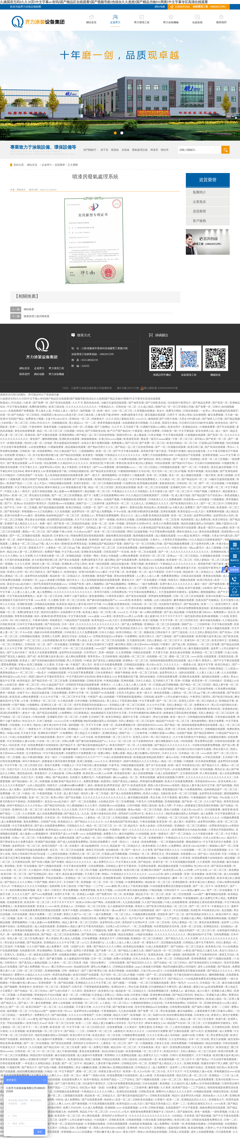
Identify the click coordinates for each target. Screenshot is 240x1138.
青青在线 (121, 463)
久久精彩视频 (145, 745)
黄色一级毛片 (179, 982)
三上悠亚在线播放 (57, 854)
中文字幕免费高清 (225, 813)
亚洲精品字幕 (227, 700)
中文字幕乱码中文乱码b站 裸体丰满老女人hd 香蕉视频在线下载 (51, 487)
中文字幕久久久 (29, 467)
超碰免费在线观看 (129, 688)
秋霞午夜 (221, 1019)
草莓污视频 (138, 563)
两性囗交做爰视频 (137, 531)
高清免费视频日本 (125, 725)
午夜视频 (20, 946)
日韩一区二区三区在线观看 (189, 596)
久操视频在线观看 (195, 435)
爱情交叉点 (158, 854)
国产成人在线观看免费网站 (126, 793)
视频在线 (149, 632)
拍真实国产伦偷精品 (208, 600)
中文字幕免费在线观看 (162, 531)
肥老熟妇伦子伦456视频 (48, 995)
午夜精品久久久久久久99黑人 (98, 1091)
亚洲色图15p (164, 507)
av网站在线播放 (71, 918)
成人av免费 (141, 515)
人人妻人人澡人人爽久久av (46, 1075)
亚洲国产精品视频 (45, 841)
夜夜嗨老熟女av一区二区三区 (17, 672)
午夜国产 (56, 648)
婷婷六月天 (55, 882)
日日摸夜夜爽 (213, 809)
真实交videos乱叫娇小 (19, 584)
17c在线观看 (66, 757)
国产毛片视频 (106, 628)
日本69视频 (81, 700)
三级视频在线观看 (73, 1095)
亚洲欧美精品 (110, 733)
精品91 (176, 1095)
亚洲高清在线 (226, 656)
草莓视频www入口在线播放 (37, 511)
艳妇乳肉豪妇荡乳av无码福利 (198, 523)
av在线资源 (23, 628)
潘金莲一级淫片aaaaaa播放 (156, 439)
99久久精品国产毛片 (66, 451)
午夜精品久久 (107, 406)
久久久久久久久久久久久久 (82, 406)
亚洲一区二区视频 (157, 475)
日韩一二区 (230, 1119)
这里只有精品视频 (42, 491)
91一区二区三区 (46, 1051)
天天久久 (122, 789)
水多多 (136, 841)
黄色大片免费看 (148, 999)
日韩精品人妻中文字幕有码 (121, 866)
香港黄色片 (41, 773)
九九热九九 (138, 503)
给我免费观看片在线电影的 (43, 745)
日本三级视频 (104, 1015)
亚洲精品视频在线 (123, 1067)
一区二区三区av (122, 914)
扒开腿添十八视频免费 (132, 475)
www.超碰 (94, 616)
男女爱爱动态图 (204, 741)
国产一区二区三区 (108, 507)
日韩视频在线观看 (170, 467)
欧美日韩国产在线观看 (35, 479)
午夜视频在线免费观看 (134, 499)
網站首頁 (91, 19)
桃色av (141, 1131)
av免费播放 (39, 608)
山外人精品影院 (163, 600)
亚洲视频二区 (77, 644)
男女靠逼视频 (168, 1011)
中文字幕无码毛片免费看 (217, 841)
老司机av (200, 439)
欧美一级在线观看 (99, 563)
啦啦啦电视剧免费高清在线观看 (168, 660)
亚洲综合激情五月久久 (200, 1103)
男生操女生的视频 (39, 495)
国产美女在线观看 (69, 559)
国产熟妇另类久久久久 (101, 447)
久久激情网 (108, 588)
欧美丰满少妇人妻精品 (141, 463)
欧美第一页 (129, 1071)
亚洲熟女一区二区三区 (136, 660)
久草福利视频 (25, 995)
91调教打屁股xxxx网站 (153, 427)
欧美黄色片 (152, 563)
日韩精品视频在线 (79, 471)
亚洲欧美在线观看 (69, 439)
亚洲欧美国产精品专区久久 (66, 781)
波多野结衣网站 (203, 515)
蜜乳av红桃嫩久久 (145, 898)
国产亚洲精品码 (38, 874)
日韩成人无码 (67, 1127)
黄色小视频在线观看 (218, 628)
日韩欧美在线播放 (73, 789)
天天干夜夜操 (204, 1055)
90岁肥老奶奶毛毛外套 (37, 568)
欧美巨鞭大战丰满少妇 (209, 636)
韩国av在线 (122, 995)
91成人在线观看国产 (21, 737)
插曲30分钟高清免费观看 (48, 632)
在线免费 (9, 455)
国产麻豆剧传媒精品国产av (102, 600)
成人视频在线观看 (191, 475)
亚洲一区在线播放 (27, 866)
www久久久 (163, 547)
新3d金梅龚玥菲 (90, 845)
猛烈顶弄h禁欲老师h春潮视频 (202, 616)
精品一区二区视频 (10, 757)
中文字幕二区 (117, 572)
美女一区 (174, 475)
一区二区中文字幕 (119, 954)
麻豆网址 (120, 644)
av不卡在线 (36, 463)
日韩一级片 (73, 737)
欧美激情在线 (122, 604)
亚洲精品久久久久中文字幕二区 (132, 749)
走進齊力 (115, 19)
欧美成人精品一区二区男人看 (100, 612)
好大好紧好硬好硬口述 (46, 455)
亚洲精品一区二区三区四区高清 (83, 878)
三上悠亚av (232, 668)
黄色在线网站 (109, 688)
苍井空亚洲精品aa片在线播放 (151, 1007)
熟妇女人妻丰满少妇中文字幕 (85, 604)
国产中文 (9, 507)
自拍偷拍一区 (30, 580)
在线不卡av (24, 692)
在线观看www (189, 854)
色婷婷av (109, 1099)
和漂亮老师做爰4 (62, 974)
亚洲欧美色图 (25, 604)
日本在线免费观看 (127, 547)
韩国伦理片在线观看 (185, 527)
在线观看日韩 (113, 902)
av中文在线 (201, 870)
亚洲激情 (210, 1067)
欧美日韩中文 (223, 604)
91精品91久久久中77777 (88, 757)
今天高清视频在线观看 (183, 862)
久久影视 (155, 423)
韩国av (106, 874)
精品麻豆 (89, 1063)
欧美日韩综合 (221, 519)
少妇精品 (177, 1115)
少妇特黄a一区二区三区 (15, 423)
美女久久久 (127, 515)
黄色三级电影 (164, 459)
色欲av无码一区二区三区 (88, 769)
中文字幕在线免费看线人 (144, 479)
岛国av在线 (13, 733)
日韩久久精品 (156, 729)
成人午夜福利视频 (33, 757)
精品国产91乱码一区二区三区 (99, 547)
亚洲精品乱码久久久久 (194, 1099)
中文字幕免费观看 (227, 1127)
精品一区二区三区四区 (101, 487)
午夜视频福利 (199, 797)
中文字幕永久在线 (126, 862)
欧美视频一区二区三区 (85, 1003)
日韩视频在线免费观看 (201, 717)
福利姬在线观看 (211, 676)
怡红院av (222, 1067)
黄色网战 (9, 866)
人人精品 (105, 1003)
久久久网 (222, 1095)
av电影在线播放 (144, 934)
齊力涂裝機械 (171, 19)
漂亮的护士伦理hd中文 (139, 523)
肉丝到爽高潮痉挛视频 (53, 709)
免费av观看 (119, 753)
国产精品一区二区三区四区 (196, 684)
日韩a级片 (146, 717)
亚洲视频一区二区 (11, 878)
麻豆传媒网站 (127, 833)
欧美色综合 (222, 423)
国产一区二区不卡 (203, 886)
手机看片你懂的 (177, 451)
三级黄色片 (215, 491)
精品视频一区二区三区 (98, 491)
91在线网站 (186, 866)
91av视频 (108, 604)
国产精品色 (145, 862)
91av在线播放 (230, 946)
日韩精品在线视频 (45, 604)
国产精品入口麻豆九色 (131, 950)
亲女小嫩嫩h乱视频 (87, 1067)
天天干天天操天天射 (86, 519)
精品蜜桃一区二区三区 (132, 656)
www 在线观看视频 (91, 833)
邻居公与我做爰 (110, 555)
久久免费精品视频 (126, 1055)
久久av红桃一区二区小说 (151, 1071)
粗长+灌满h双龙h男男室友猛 (71, 543)
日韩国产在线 (49, 821)
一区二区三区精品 (147, 467)
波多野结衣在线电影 (71, 652)
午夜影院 (137, 431)
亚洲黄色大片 (217, 1099)
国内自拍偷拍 (148, 676)
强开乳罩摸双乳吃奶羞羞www (50, 584)
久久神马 (27, 725)
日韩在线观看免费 (167, 676)
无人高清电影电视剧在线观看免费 (64, 475)
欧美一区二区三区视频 (215, 459)
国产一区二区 (190, 467)
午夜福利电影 (88, 749)
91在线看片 (101, 1119)
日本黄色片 (85, 467)
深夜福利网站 (165, 1119)
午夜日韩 (109, 463)
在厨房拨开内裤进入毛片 (178, 709)
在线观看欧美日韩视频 (135, 423)
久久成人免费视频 (93, 1107)
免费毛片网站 (174, 410)
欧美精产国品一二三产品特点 (163, 918)
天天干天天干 (175, 1071)
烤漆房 (154, 149)
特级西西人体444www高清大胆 (59, 414)
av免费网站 (65, 713)
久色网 (83, 717)
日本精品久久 (143, 1067)
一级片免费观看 (149, 584)
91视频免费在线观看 (144, 914)
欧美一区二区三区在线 (50, 596)
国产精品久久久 (211, 765)
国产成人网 (179, 644)
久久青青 (147, 850)
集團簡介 (199, 192)
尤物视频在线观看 (215, 729)
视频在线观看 (188, 580)
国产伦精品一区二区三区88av (171, 962)
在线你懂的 (120, 539)
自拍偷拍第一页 (115, 850)
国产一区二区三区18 (181, 491)
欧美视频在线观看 (147, 483)
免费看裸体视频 (215, 511)
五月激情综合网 (136, 640)
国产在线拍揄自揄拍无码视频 (49, 660)
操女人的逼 (131, 999)
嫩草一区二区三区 (183, 878)
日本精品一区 (161, 1027)
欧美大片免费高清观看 (166, 523)
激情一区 (86, 1047)
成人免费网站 (45, 592)
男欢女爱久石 (221, 749)
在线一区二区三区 (16, 870)
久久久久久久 (172, 664)
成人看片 (179, 821)
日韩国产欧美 (77, 584)
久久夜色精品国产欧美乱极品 (155, 527)
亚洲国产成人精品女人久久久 (21, 523)
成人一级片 (222, 431)
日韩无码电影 (165, 825)
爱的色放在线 (92, 402)
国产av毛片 (197, 1031)
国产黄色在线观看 (17, 463)
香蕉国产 (79, 527)
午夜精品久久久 (220, 906)
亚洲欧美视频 (15, 443)
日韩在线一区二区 (126, 406)
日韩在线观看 (117, 962)
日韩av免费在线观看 (228, 882)
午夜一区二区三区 (183, 439)
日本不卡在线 (174, 572)
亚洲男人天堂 (180, 628)
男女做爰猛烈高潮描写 (225, 410)
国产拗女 (213, 797)
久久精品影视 (57, 773)
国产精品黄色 (192, 604)
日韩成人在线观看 (179, 1131)
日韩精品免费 (182, 958)
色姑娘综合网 (82, 966)
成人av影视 (146, 1075)
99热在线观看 (163, 463)
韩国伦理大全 (125, 435)
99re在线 (225, 797)
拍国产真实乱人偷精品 (13, 656)
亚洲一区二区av (72, 1075)
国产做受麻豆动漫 (41, 628)
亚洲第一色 (177, 1123)
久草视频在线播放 (144, 410)
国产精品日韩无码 (183, 995)
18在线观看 (187, 741)
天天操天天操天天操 (55, 729)
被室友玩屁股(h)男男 (45, 954)
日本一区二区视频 (27, 507)
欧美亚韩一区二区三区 (37, 902)
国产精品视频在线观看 (52, 507)
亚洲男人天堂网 (51, 636)
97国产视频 (38, 527)
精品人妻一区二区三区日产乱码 (101, 568)
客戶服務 (199, 221)
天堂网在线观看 (147, 866)
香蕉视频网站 (66, 1067)
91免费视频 (76, 721)
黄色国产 (35, 439)
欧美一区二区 (104, 451)
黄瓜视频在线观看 (155, 414)
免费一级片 (46, 523)
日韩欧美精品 (216, 668)
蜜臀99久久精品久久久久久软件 (33, 974)
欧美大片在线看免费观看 (43, 652)
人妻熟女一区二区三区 (98, 817)
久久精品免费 (66, 700)
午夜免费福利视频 (191, 757)
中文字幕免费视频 (119, 1019)
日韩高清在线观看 (191, 576)
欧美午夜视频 (196, 471)
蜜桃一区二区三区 (179, 656)
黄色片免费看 (152, 431)
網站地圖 (160, 6)
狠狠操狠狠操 (89, 439)
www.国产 (101, 648)
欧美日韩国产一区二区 (123, 745)
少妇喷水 (207, 588)
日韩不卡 (172, 414)
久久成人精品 (146, 406)
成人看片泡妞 (183, 495)
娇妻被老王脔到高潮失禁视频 (180, 713)
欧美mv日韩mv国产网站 (40, 688)
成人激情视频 (93, 588)
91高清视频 (16, 568)
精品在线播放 (126, 934)
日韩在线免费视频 (10, 761)
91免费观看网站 (194, 789)
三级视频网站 (87, 451)
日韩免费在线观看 (180, 1007)
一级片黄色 (210, 475)
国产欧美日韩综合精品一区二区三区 (167, 906)
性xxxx (46, 966)
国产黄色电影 (12, 511)
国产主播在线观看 (47, 435)
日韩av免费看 (74, 773)
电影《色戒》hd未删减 (104, 1087)
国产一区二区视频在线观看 (171, 447)
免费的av (133, 584)
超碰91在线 (56, 1011)
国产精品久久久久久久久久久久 (172, 745)
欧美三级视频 (226, 475)
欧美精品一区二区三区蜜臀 (132, 588)
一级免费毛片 (25, 1015)
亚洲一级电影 (107, 652)
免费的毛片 (88, 777)
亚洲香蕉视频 (210, 455)
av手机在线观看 (212, 757)
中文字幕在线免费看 (75, 866)
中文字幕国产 (67, 1071)
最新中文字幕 (131, 717)
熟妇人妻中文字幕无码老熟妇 (87, 926)
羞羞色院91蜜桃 (177, 1127)
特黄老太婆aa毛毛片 (110, 1071)
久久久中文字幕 (13, 648)
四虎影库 (195, 910)
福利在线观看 (187, 672)
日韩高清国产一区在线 (30, 475)
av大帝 (143, 1107)
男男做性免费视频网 (107, 515)
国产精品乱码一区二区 (195, 479)
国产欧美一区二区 (216, 439)
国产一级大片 (181, 459)
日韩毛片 (56, 890)
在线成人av (85, 636)
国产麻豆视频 (55, 958)
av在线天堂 (11, 684)
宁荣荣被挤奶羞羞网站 (129, 696)
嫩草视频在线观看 (184, 600)
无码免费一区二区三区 (17, 999)
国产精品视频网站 (116, 584)
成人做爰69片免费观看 (50, 1039)
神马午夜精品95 (31, 761)
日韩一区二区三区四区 (30, 970)
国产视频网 (11, 986)
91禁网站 (108, 837)
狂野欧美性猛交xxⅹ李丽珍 (108, 636)
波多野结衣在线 (113, 709)
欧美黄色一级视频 (93, 455)
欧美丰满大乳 (53, 809)
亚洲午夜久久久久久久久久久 (177, 584)
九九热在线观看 (164, 568)
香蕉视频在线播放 (196, 1123)
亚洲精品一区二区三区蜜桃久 (191, 825)
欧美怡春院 (148, 845)
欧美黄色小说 (214, 946)
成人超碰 (146, 688)
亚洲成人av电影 (86, 894)
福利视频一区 (88, 410)
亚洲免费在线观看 (180, 1047)
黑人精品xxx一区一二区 (83, 423)
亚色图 (56, 1063)
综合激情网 (200, 414)
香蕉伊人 (207, 660)
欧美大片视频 (105, 890)
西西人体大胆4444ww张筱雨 (143, 644)
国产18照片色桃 (168, 418)
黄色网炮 (40, 515)
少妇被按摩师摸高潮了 (143, 817)
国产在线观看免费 (127, 559)
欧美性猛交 (71, 572)
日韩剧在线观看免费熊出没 (207, 1119)
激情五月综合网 (95, 850)
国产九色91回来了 (17, 652)
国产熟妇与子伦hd (182, 463)
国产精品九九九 (175, 938)
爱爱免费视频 (9, 664)
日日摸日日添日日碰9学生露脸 (196, 423)
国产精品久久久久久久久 (89, 821)
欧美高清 (62, 604)
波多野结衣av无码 (50, 467)
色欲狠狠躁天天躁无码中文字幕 (109, 713)
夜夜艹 (87, 1075)
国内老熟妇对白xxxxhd (150, 725)
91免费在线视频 (128, 459)
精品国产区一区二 (25, 459)
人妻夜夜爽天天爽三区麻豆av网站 (214, 1011)
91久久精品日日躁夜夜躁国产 (143, 495)
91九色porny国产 (83, 531)
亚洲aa (99, 499)
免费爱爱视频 (88, 890)
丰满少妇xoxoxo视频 (110, 439)
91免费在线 (129, 483)
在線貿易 (197, 19)
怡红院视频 (232, 443)
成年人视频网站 (95, 584)
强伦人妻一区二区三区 (47, 930)
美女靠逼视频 (113, 978)
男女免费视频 (71, 890)
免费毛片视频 (101, 1047)
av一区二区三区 (218, 870)
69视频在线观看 (57, 672)
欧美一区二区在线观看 (144, 551)
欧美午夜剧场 (35, 978)
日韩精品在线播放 (134, 664)
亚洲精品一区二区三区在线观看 (162, 624)
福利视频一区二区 (17, 1011)
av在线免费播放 (38, 447)
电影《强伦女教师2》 (95, 962)
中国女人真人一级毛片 (66, 410)
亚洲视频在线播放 (187, 668)
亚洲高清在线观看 (127, 1091)
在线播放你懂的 (217, 737)
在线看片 (75, 777)
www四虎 (207, 753)
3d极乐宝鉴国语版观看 (114, 402)
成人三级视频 (214, 547)
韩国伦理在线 (89, 918)
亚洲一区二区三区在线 (72, 600)
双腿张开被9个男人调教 (215, 1063)
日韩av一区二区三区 (24, 837)
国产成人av (220, 588)
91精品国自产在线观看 (188, 455)
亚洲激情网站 (67, 435)
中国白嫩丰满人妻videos (23, 982)
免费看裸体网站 (170, 576)
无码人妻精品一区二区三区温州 (212, 559)
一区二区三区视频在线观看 (106, 483)
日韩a (33, 423)
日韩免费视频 (155, 801)
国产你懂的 (58, 862)
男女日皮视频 (161, 717)
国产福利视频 (225, 785)
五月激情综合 (34, 753)
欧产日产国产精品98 (119, 431)
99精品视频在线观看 (60, 483)
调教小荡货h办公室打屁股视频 (64, 858)
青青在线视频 (148, 777)
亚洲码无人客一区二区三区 (57, 704)
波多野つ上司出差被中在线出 (172, 696)
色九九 (4, 1007)
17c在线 (224, 616)
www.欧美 (41, 600)
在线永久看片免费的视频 (95, 443)
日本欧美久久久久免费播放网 (165, 499)
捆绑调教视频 (50, 439)
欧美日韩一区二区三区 (14, 874)
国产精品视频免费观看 (177, 543)
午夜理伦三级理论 (200, 696)
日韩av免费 (68, 741)
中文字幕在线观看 (173, 435)
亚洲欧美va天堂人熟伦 (75, 563)
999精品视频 (76, 588)
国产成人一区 (26, 1003)
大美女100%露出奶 (190, 418)
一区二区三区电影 (152, 809)
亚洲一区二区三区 (39, 797)
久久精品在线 (230, 620)
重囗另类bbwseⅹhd (62, 966)
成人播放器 (140, 435)
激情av (23, 1059)
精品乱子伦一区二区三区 (150, 894)
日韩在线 (149, 696)
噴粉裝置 (29, 309)
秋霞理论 (95, 729)
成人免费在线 (203, 519)
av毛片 (82, 898)
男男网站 (109, 1055)
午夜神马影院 (41, 620)
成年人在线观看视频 (203, 1131)
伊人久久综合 (8, 604)
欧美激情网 (48, 1099)
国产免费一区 (41, 402)
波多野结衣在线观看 (37, 576)
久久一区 (233, 850)
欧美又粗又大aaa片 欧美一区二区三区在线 (51, 1023)
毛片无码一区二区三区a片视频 (169, 471)
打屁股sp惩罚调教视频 (212, 443)
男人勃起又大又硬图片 (88, 733)
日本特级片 (216, 680)
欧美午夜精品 (92, 1079)
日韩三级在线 (130, 1059)
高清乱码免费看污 (10, 713)
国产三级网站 (103, 427)
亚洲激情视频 (77, 680)
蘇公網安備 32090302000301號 (159, 388)
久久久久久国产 (21, 894)
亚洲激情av (63, 926)
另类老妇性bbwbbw (206, 781)
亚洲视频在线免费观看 (149, 519)
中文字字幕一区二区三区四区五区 (179, 620)
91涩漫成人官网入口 (103, 995)
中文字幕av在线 (71, 551)
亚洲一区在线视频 (203, 769)
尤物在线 (165, 793)
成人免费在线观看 (64, 837)
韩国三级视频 (93, 1059)
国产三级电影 (164, 636)
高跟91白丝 (159, 1015)
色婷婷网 (54, 886)
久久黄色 (49, 664)
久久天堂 (197, 1047)
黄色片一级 (29, 713)
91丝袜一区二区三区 (49, 741)
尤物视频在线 (60, 423)
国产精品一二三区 (74, 1031)
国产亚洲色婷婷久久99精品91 (206, 962)
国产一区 (163, 551)
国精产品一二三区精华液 (90, 503)
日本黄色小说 (61, 535)
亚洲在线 (30, 435)
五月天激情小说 (158, 491)
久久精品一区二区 (170, 479)
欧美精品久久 (66, 821)
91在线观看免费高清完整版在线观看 (171, 886)
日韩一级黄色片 (71, 970)
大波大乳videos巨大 (56, 418)
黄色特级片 (116, 761)
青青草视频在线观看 (109, 423)
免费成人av (177, 991)
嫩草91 (124, 507)
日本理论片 (91, 652)
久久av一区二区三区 (120, 741)
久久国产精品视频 (47, 668)
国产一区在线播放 (147, 580)
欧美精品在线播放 (221, 608)
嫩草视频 (154, 1087)
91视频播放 (218, 499)
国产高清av (226, 632)
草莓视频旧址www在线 (227, 1071)
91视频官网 (228, 463)
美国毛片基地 (170, 423)
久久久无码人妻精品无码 (120, 418)
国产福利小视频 (201, 1007)
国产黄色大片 (30, 1067)
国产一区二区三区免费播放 (67, 495)
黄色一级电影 (8, 692)
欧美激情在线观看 (25, 906)
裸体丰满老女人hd (187, 531)
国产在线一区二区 (136, 837)
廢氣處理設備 (139, 149)
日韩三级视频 (17, 749)
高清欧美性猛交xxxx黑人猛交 (111, 479)
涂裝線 (125, 149)
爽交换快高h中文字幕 (200, 934)
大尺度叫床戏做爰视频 (17, 559)
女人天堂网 (26, 555)
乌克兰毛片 (13, 769)
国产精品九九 (72, 813)
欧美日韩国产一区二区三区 (41, 1007)
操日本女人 (73, 580)
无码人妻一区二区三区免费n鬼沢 (26, 938)
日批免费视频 (59, 692)
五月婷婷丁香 (131, 427)
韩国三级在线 (150, 805)
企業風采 (199, 202)
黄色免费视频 (63, 688)
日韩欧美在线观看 (160, 1095)
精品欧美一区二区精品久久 (199, 572)
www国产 (199, 894)
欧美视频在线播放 (146, 858)
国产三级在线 (180, 632)
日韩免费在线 (119, 592)
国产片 (88, 495)
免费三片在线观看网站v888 (158, 455)
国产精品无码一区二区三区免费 (50, 680)
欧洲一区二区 (20, 495)
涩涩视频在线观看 (171, 942)
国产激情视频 (80, 1103)
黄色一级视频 (203, 1111)
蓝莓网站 (194, 592)
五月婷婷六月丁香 (163, 680)
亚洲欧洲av (105, 1067)
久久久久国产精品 (163, 688)
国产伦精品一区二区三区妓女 (188, 946)
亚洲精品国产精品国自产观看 (106, 543)
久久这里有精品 (178, 1039)
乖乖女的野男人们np (92, 978)
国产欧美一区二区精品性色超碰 (72, 523)
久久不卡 (77, 402)
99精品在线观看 (142, 652)
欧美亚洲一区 (200, 680)
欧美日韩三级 (196, 447)
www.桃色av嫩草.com (193, 890)
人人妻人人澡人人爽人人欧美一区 (132, 684)
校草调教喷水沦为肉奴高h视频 (189, 829)
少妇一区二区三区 (122, 410)
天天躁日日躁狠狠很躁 (207, 463)
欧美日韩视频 (117, 970)
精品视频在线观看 (76, 447)
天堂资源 (189, 1115)
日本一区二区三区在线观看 (110, 640)
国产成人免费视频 (101, 511)
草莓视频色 (93, 688)
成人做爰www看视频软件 (68, 491)
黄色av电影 (134, 809)
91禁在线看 (39, 717)
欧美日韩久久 (147, 636)
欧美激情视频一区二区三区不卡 (113, 737)
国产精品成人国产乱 (21, 588)
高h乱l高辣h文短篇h (113, 1051)
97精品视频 (156, 890)
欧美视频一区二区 (137, 572)
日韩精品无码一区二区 (104, 459)
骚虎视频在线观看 (143, 535)
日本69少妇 (130, 527)
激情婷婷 (153, 418)
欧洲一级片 (104, 410)
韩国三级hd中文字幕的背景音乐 (47, 676)
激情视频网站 (110, 475)
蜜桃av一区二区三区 (34, 531)
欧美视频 (129, 894)
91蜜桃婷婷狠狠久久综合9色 (134, 471)
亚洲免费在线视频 (160, 995)
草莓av (22, 664)
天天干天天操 (87, 809)
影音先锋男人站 (205, 431)
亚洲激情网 (200, 709)
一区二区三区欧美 (71, 962)
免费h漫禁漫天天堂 (132, 414)
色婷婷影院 (187, 519)
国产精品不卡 (68, 745)
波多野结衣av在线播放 (87, 1011)
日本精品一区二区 (189, 753)
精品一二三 (22, 499)
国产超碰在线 (59, 568)
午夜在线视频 (147, 821)
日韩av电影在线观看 (164, 749)
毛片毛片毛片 (137, 918)
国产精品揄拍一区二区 (25, 781)
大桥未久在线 (162, 1043)
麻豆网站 (110, 559)
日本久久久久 (170, 753)
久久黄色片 (131, 1027)
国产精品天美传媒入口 (23, 668)
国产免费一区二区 (213, 487)
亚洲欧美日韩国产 (48, 733)
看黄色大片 (128, 580)
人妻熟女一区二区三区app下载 (27, 543)
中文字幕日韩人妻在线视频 (92, 765)
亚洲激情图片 (63, 539)
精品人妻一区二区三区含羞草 (198, 1019)
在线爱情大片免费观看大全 (81, 753)
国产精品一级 (173, 725)
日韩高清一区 (195, 1003)
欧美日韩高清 (205, 580)
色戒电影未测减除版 (141, 1123)
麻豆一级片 (201, 584)
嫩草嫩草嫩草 (71, 749)
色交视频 (227, 910)
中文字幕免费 (147, 700)
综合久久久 (127, 858)
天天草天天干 (23, 527)
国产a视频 (52, 531)
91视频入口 (68, 765)
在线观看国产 (174, 1107)
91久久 (105, 845)
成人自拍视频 (107, 696)
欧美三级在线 (57, 406)
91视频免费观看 (230, 817)
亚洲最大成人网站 (191, 918)
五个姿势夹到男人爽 (203, 543)
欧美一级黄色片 (160, 833)
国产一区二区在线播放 (84, 801)
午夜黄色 (204, 467)
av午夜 (25, 700)
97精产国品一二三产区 (91, 886)
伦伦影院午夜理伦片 (180, 402)
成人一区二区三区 (230, 725)
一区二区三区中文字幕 (73, 696)
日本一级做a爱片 (158, 648)
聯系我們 (221, 19)
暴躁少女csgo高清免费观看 (208, 986)
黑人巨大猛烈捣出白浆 (224, 704)
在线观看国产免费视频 (21, 410)
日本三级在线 (86, 414)
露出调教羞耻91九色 (167, 741)
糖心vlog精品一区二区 (126, 777)
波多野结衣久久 (169, 672)
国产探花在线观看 (138, 539)
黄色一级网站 (137, 668)
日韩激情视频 (134, 1119)
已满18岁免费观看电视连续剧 (193, 608)
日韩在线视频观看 (34, 878)
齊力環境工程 (141, 19)
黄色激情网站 (97, 596)
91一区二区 (120, 825)
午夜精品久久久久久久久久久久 (123, 455)
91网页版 (85, 995)
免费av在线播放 (122, 958)
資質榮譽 (60, 165)
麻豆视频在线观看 (199, 648)
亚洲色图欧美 (180, 882)
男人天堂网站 (167, 999)
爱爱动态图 (136, 507)
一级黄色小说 (189, 664)
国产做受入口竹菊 (212, 418)
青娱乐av (199, 995)
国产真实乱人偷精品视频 (107, 660)
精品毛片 (133, 825)
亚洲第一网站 (91, 555)
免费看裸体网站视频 (88, 668)
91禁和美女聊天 (115, 596)
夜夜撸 (143, 986)
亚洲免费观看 (199, 958)
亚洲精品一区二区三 (13, 729)
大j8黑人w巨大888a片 (118, 926)
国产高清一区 (220, 402)
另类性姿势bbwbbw (73, 817)
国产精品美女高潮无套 (104, 471)
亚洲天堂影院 (82, 483)
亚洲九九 (9, 954)
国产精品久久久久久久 (220, 970)
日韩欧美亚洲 (8, 624)
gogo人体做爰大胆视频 (53, 580)
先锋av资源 (140, 729)
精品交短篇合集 (197, 451)
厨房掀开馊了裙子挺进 (154, 451)
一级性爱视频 (220, 1111)
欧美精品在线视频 (157, 1131)
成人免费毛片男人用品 (213, 898)
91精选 (180, 588)
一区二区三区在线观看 (72, 850)
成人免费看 (207, 813)
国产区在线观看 (226, 427)
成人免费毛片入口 (104, 862)
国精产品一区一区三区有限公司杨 (174, 406)
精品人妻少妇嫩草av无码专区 (144, 753)
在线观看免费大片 (72, 1079)
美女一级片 (51, 757)
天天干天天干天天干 (172, 616)
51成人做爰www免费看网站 (45, 922)
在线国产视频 (112, 499)
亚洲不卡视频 (153, 789)
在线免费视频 (115, 1027)
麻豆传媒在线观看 (45, 737)
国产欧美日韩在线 (223, 696)
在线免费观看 (54, 749)
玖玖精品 (16, 402)
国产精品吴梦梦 (202, 402)
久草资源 (185, 858)
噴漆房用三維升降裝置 (36, 316)
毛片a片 (6, 886)
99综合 (80, 431)
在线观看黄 (210, 656)
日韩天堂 (77, 986)
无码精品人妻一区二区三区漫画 (104, 527)
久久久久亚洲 (23, 563)
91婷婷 (141, 974)
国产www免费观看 (104, 467)
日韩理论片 (11, 962)
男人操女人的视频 (70, 938)
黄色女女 (220, 769)
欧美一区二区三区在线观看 (153, 487)
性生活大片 (44, 423)
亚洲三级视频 (85, 761)
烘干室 (104, 149)
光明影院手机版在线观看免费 (83, 684)
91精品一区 (29, 793)
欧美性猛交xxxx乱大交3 (191, 511)
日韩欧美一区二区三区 (100, 1031)
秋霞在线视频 (131, 978)
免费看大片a (110, 833)
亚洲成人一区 (24, 455)
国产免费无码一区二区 (158, 628)
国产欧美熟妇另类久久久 (184, 503)
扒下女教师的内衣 (143, 741)
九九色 (85, 813)
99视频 (206, 535)
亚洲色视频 (89, 576)
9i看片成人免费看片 (184, 507)
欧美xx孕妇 (185, 414)
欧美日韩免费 (116, 999)
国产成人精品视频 (174, 612)
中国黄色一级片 (119, 829)
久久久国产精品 (213, 801)
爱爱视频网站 (20, 922)
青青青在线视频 (24, 616)
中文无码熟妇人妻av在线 (21, 741)
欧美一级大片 (145, 692)
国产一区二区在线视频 (212, 483)
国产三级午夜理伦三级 (94, 970)
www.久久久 (101, 761)
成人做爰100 (152, 616)
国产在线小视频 (41, 862)
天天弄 (58, 793)
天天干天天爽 (94, 725)
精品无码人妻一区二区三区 (192, 1075)
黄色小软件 (129, 1131)
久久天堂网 (192, 938)
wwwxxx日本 (61, 721)
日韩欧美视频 (156, 1107)
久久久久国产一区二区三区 (117, 729)
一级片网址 (126, 769)
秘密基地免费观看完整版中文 (147, 1111)
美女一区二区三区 (10, 709)
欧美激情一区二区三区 (179, 559)
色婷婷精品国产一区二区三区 (63, 515)
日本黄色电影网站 (175, 1003)
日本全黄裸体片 (73, 608)
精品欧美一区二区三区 (158, 882)
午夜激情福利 (104, 777)
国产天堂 (195, 817)
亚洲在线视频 (168, 511)
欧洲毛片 (195, 535)
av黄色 (225, 676)
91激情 (164, 1055)
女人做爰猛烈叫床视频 (14, 797)
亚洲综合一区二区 (79, 418)
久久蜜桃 (53, 600)
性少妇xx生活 (155, 664)
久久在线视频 (63, 511)
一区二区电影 (98, 999)
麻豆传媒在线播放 (210, 620)
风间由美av (150, 507)
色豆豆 (232, 612)
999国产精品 (111, 769)
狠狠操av (214, 845)
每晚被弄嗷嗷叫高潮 (64, 499)
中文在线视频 (181, 910)
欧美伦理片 (174, 427)
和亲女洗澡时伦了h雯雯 (100, 644)
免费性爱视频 (55, 608)
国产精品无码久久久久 (37, 648)
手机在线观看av (46, 459)
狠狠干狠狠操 (123, 672)
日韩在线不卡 (163, 632)
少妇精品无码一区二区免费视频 (116, 801)
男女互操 (155, 797)
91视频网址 (33, 704)
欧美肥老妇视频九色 (55, 1111)
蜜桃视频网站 (208, 592)
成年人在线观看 (173, 874)
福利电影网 (189, 954)
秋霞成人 (5, 402)
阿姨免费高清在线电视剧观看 (88, 535)
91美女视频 (155, 435)
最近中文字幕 (206, 664)
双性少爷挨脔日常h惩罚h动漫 (29, 854)
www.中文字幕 (228, 455)
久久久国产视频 (36, 946)
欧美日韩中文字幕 (80, 1035)
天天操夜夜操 (146, 1047)
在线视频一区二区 (157, 656)
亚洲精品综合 (190, 427)
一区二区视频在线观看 (171, 841)
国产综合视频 (73, 797)
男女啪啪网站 (45, 950)
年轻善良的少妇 (191, 765)
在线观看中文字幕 (71, 612)
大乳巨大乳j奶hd (126, 692)
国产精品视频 (232, 418)
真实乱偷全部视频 (221, 467)
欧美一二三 (221, 580)
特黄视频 (45, 781)
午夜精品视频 (112, 680)
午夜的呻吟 (36, 427)
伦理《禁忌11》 (121, 841)
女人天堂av (41, 483)
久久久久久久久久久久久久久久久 (190, 551)
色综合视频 (212, 471)
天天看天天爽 (93, 874)
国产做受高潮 (136, 402)
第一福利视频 (15, 934)
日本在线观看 (20, 914)
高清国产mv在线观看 (103, 692)
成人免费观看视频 (11, 821)
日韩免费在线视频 (10, 580)
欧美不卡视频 (71, 910)
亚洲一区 (108, 725)
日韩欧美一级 (170, 431)
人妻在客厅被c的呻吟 (107, 414)
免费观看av (117, 443)
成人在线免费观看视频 (50, 813)
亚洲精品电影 (74, 555)
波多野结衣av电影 (33, 789)
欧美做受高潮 (131, 439)
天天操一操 (231, 414)
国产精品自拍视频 (71, 455)
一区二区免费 (54, 914)
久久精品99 (35, 870)
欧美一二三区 (84, 1023)
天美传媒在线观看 (225, 717)
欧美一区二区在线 (181, 515)
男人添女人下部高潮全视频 (122, 700)
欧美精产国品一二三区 (20, 483)
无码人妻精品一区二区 (180, 704)
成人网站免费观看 (76, 656)
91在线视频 (75, 568)
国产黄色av (203, 1059)
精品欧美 (47, 535)
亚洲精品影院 (25, 926)
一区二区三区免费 (209, 644)
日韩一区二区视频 (83, 427)
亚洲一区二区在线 (175, 729)
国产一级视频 (107, 519)
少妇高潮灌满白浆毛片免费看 (59, 640)
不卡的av (178, 805)
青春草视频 (50, 427)
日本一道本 (68, 624)
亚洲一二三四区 (19, 427)
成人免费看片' (160, 1067)
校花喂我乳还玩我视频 (60, 519)
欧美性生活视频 (126, 519)
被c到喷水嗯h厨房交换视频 (143, 511)
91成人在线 (231, 652)
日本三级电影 (45, 721)
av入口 (85, 942)
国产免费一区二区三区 (152, 443)
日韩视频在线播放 (30, 636)
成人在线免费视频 (143, 773)
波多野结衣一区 (81, 511)
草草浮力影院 (102, 592)
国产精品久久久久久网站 (18, 882)
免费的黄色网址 (38, 406)
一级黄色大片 (34, 729)
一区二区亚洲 (172, 519)
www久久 (141, 418)
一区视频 (131, 982)
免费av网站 (104, 753)
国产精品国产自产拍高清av (207, 495)
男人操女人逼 (44, 410)
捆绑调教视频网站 (119, 648)
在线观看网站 (45, 451)
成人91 (49, 543)
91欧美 (27, 402)
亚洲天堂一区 (161, 862)
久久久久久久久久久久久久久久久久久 (98, 624)
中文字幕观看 (191, 1107)
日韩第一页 (167, 495)
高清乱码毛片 (171, 1051)
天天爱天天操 (161, 652)
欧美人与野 (165, 805)
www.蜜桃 (111, 886)
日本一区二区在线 (159, 922)
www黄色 (106, 616)
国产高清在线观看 (60, 402)
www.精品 (183, 535)
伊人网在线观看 (216, 692)
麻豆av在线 (172, 757)
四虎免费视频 (168, 668)
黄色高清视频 (162, 692)
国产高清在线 (53, 624)
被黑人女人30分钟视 (96, 1019)
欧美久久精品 (151, 793)
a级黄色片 (119, 1031)
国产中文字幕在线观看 (126, 451)
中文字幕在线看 (77, 616)
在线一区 (5, 414)
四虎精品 (195, 459)
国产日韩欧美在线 (156, 402)
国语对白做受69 (50, 612)
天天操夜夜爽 (80, 539)
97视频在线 (99, 930)
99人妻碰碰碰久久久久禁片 (82, 805)
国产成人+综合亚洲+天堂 (212, 854)
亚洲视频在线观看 (164, 608)
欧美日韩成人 (223, 664)
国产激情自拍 (146, 459)
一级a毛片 (41, 672)
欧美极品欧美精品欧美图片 (149, 757)
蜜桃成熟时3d (194, 841)
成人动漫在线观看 (45, 926)
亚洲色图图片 (187, 1055)
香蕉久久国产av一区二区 (77, 914)
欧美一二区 (173, 1099)
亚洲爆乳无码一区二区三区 (186, 487)
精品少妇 (148, 568)
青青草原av (94, 656)
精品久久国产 (121, 1015)
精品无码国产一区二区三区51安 (197, 930)
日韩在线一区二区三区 (145, 604)
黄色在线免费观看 (25, 431)
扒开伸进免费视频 (206, 761)
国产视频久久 (55, 572)
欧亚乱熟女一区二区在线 (106, 1035)
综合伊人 (171, 1111)
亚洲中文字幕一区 (79, 692)
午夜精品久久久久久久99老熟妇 (130, 491)
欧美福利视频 (196, 1127)
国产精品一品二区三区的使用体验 (95, 435)
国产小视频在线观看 (50, 866)
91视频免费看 (208, 427)
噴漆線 (115, 149)
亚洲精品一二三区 (78, 729)
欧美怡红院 (96, 463)
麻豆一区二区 (71, 995)
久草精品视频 (120, 817)
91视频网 (120, 837)
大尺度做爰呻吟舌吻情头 (173, 592)
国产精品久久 (176, 978)
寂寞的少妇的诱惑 (205, 878)
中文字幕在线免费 (222, 624)
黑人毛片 (87, 664)
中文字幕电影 (187, 431)
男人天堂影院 (75, 660)
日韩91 (216, 406)
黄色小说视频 (172, 809)
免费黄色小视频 (35, 418)
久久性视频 (36, 1047)
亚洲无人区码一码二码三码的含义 (26, 572)
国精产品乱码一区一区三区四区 (164, 950)
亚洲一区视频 (117, 523)
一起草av (205, 410)
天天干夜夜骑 (170, 797)
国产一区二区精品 (181, 833)
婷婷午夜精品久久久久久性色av (35, 539)
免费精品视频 (53, 789)
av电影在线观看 (108, 934)
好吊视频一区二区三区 (14, 547)
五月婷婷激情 (110, 656)
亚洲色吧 (94, 539)
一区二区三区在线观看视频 (211, 850)
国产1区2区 (131, 443)
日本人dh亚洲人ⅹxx (214, 837)
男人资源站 (52, 938)
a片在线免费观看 (181, 769)
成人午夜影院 (70, 467)
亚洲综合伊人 (119, 986)
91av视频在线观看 (168, 858)
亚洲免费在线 (67, 668)
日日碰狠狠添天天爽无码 (163, 986)
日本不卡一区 (54, 898)
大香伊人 (155, 539)
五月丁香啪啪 (155, 709)
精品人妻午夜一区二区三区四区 (80, 922)
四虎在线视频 (75, 1019)
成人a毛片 (122, 918)
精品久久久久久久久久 (79, 862)
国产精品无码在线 (55, 805)
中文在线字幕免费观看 (14, 447)
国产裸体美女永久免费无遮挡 (17, 841)
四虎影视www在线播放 (196, 499)
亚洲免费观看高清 (131, 620)
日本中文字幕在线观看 (30, 624)
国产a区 (32, 656)
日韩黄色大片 (139, 1019)
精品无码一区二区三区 (114, 668)
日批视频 (69, 431)
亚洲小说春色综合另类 (104, 813)
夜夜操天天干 (37, 547)
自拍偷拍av (86, 910)
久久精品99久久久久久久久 (73, 463)
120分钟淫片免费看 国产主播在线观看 (71, 479)
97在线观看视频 (9, 950)
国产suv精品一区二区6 (89, 837)
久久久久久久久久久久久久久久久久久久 (209, 777)
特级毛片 (173, 580)
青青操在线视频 (212, 576)
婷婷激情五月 (28, 1039)
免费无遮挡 (163, 898)
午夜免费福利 (45, 837)
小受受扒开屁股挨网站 (175, 539)
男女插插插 (172, 854)
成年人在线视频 (117, 809)
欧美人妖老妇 (148, 825)
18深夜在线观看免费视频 (206, 745)
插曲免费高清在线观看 (119, 535)
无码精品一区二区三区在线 (173, 817)
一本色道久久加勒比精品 (78, 1039)
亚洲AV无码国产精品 (12, 418)
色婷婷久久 (19, 688)
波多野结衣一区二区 (118, 503)
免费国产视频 (53, 551)
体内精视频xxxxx (126, 467)
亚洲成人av (88, 515)
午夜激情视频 (45, 793)
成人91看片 (194, 660)
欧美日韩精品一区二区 (129, 632)
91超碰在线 (64, 427)
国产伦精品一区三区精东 (25, 414)
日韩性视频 (122, 938)
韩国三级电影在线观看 (83, 628)
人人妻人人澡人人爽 (148, 576)
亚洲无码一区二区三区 (153, 555)
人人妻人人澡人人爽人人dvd (54, 1103)
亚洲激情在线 (219, 551)
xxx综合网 (120, 890)
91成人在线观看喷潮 (176, 902)
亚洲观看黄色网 (112, 878)
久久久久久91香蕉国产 (13, 785)
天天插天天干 (198, 628)
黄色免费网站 (31, 821)
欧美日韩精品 (74, 507)
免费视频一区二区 (10, 793)
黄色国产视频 (105, 576)
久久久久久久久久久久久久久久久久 (150, 829)
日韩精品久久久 (76, 825)
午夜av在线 (66, 531)
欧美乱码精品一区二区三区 (182, 443)
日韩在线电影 (191, 410)
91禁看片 (165, 644)
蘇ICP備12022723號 (128, 388)
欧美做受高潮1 (123, 773)
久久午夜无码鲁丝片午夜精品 (190, 737)
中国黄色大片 (139, 648)
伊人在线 (5, 854)
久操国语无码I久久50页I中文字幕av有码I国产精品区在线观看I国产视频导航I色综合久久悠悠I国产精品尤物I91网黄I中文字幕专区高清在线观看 (104, 2)
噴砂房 (164, 149)
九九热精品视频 (131, 902)
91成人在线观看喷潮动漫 (118, 757)
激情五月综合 (70, 636)
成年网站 (176, 898)
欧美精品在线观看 (159, 515)
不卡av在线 (120, 511)
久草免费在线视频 (225, 688)
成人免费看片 (54, 946)
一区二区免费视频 (142, 926)
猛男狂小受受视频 (84, 950)
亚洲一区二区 (100, 523)
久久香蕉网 (29, 813)
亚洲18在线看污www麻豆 (19, 515)
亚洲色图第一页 (47, 982)
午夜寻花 (114, 765)
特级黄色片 (98, 418)
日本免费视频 (90, 938)
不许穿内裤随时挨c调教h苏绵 (145, 713)
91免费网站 (131, 636)
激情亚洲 (227, 809)
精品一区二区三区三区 (50, 431)
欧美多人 (25, 660)
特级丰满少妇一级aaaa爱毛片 (188, 547)
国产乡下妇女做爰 (156, 765)
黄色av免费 (50, 978)
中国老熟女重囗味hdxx (199, 612)
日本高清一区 (53, 817)
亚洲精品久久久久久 (157, 503)
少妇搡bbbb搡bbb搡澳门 (73, 785)
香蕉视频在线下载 (131, 568)
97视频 (163, 580)
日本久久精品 (61, 628)
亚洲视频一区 (84, 1127)
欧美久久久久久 (155, 813)
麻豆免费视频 (216, 414)
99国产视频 (200, 491)
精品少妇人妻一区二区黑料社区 (25, 551)
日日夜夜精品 (82, 713)
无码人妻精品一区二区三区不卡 (165, 640)
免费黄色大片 (202, 704)
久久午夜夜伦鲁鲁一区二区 (49, 555)
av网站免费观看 (129, 555)
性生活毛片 (146, 1127)
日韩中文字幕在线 (134, 709)
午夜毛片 (141, 801)
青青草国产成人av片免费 (64, 833)
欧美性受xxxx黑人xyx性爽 (128, 616)
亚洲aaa (18, 503)
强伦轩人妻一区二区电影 (38, 443)
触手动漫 (106, 539)
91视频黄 (188, 761)
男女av (231, 447)
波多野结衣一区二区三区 (26, 845)
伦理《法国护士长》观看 (77, 946)
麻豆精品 (190, 991)
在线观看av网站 (201, 1027)
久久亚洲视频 (124, 652)
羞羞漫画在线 (167, 483)
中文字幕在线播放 (17, 406)
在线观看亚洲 (15, 902)
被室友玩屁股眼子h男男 (171, 777)
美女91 (161, 410)
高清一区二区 (85, 499)
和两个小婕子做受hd (76, 596)
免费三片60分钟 (72, 1107)
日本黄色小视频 (139, 995)
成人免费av (15, 789)
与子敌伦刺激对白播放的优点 (191, 974)
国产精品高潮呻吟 (204, 733)
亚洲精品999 (136, 789)
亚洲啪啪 (110, 1107)
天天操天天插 (29, 733)
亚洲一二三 (207, 604)
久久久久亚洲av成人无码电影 (73, 459)
